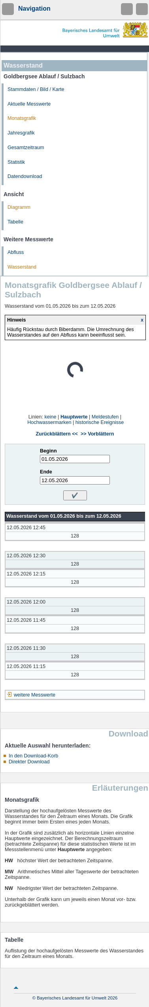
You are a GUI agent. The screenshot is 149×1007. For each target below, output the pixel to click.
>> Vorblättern (97, 434)
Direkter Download (29, 762)
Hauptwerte (74, 417)
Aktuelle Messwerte (29, 104)
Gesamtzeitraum (26, 147)
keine (50, 417)
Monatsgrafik (22, 118)
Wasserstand (22, 267)
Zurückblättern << (57, 434)
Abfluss (16, 252)
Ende (46, 472)
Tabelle (15, 222)
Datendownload (25, 176)
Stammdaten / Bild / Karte (36, 89)
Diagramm (19, 207)
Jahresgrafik (21, 133)
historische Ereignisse (99, 422)
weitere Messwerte (34, 695)
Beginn (48, 451)
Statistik (16, 162)
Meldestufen (105, 417)
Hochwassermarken (49, 422)
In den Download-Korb (33, 756)
